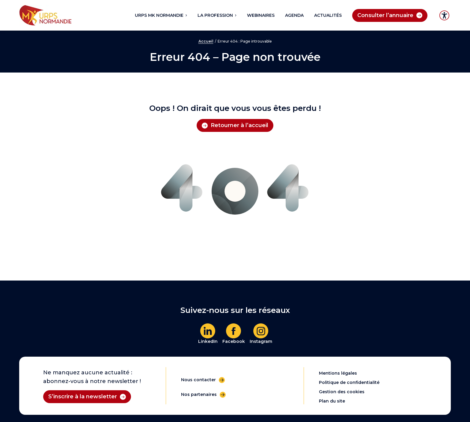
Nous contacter (198, 379)
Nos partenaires (199, 394)
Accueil (205, 41)
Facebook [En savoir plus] (233, 341)
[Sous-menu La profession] (235, 15)
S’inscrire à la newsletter (82, 396)
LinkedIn (208, 341)
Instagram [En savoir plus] (261, 341)
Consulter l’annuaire (385, 15)
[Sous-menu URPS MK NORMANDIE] (186, 15)
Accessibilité (444, 15)
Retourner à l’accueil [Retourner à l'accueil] (239, 125)
